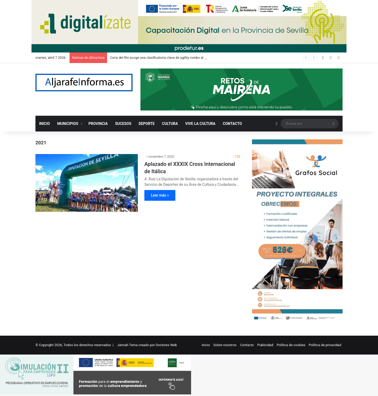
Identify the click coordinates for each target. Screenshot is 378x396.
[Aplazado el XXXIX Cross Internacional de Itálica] (86, 183)
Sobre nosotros (225, 345)
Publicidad (265, 345)
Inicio (206, 345)
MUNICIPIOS (67, 124)
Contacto (247, 345)
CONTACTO (232, 124)
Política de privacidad (325, 345)
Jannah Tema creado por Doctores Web (147, 345)
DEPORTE (147, 124)
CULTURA (170, 124)
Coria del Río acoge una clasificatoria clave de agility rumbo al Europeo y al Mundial (173, 58)
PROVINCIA (98, 124)
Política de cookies (291, 345)
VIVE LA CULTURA (200, 124)
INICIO (44, 124)
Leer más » (160, 195)
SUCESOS (123, 124)
